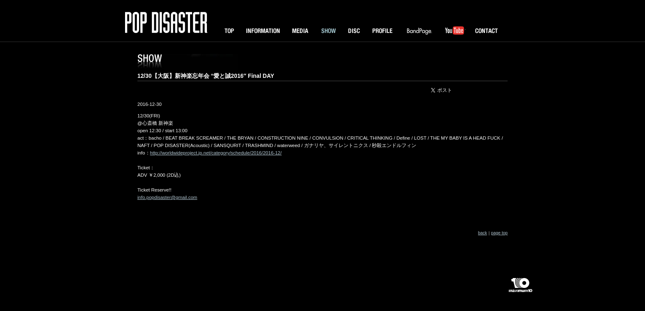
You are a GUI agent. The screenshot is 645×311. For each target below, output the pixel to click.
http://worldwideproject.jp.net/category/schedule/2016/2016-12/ (216, 152)
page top (499, 233)
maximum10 (520, 288)
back (482, 233)
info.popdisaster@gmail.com (167, 197)
